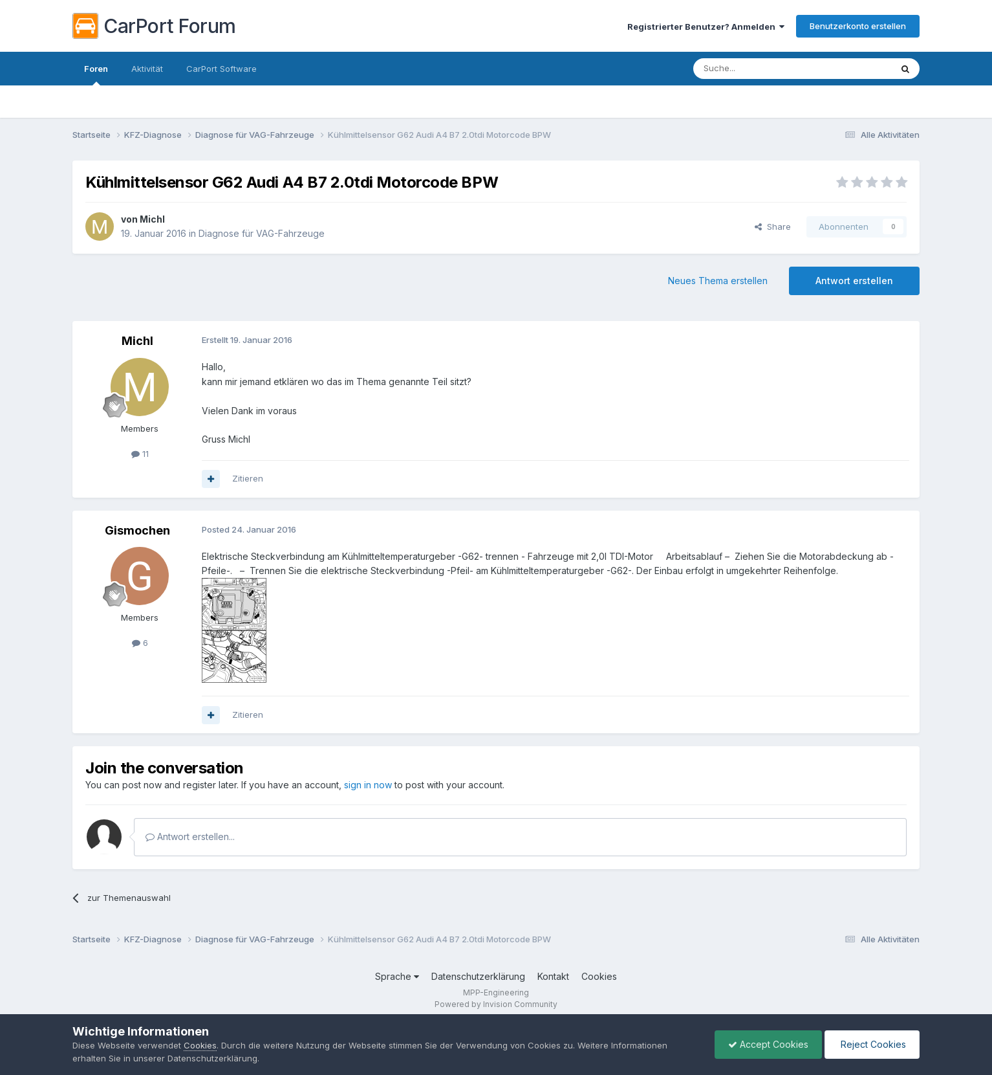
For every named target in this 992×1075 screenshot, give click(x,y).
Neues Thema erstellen (718, 280)
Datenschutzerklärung (478, 976)
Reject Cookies (872, 1044)
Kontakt (553, 976)
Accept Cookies (768, 1044)
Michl (152, 219)
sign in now (368, 784)
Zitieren (247, 478)
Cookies (599, 976)
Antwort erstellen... (190, 836)
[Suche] (759, 68)
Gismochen (137, 530)
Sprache (397, 976)
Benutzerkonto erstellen (858, 26)
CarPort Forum (154, 26)
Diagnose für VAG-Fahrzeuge (262, 233)
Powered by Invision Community (496, 1004)
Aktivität (147, 68)
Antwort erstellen (854, 280)
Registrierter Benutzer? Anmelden (705, 26)
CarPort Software (221, 68)
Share (773, 226)
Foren (96, 74)
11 (140, 454)
